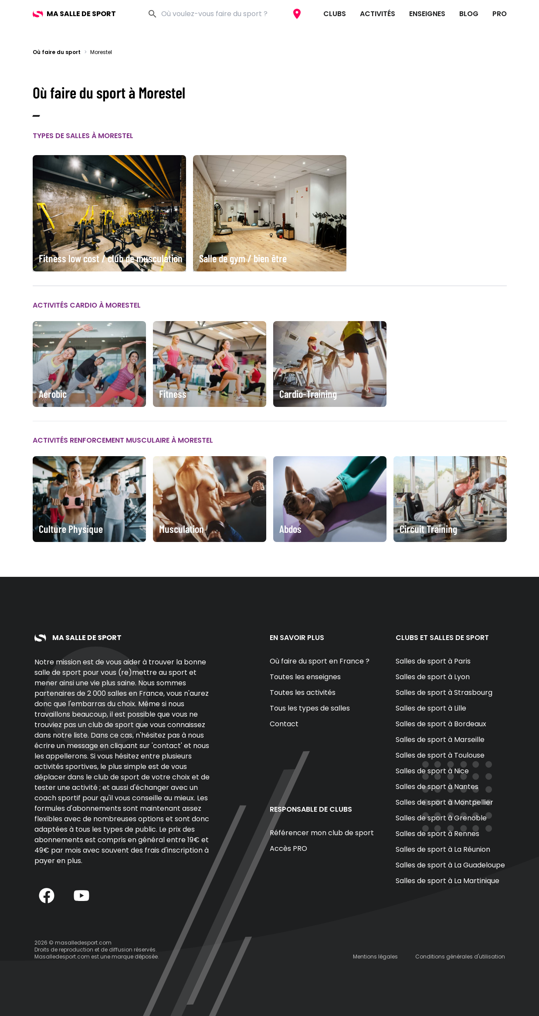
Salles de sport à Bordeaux (441, 724)
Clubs (334, 14)
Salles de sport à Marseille (440, 740)
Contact (284, 724)
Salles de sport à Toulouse (440, 755)
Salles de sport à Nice (432, 771)
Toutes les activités (303, 692)
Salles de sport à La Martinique (447, 881)
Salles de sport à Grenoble (441, 818)
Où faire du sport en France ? (320, 661)
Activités (377, 14)
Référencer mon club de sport (322, 833)
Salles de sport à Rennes (437, 834)
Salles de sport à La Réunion (443, 849)
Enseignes (427, 14)
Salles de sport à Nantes (437, 787)
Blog (468, 14)
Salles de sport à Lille (431, 708)
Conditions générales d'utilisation (460, 956)
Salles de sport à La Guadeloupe (450, 865)
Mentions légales (375, 956)
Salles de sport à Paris (433, 661)
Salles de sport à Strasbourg (444, 692)
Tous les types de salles (310, 708)
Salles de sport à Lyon (433, 677)
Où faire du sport (57, 52)
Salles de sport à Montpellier (444, 802)
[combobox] (224, 14)
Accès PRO (288, 848)
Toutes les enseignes (305, 677)
